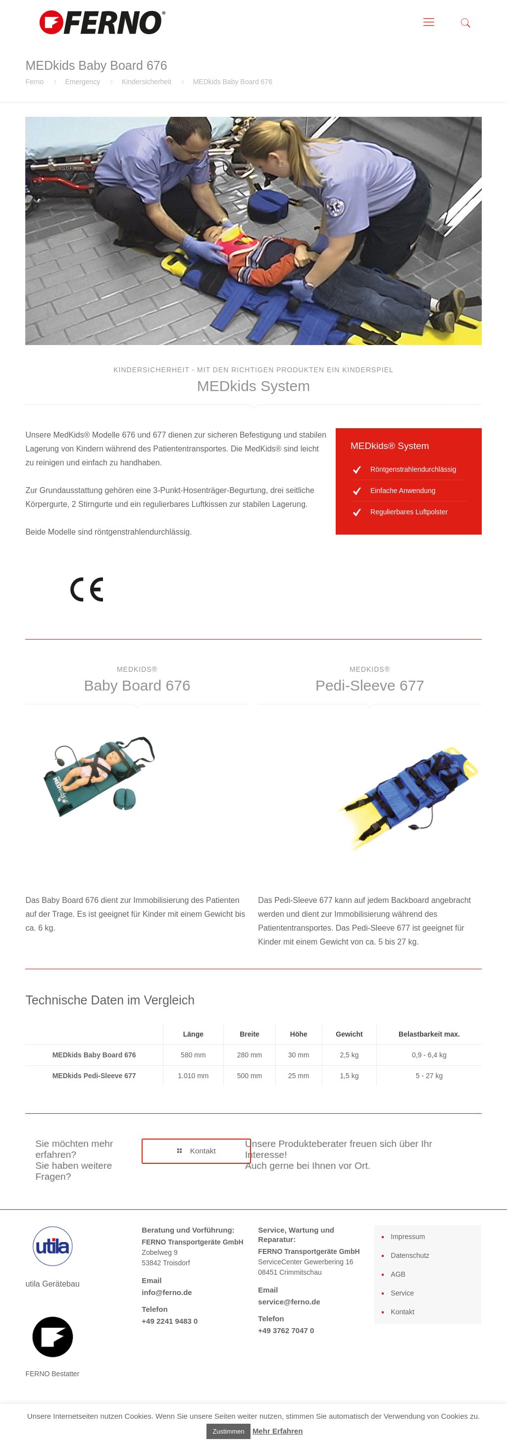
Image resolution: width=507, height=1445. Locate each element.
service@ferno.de (289, 1301)
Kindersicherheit (146, 82)
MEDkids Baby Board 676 (232, 82)
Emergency (82, 82)
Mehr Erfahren (278, 1431)
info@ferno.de (167, 1292)
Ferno (34, 82)
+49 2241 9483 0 (170, 1321)
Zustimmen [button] (228, 1431)
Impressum (408, 1237)
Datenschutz (410, 1255)
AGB (398, 1274)
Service (402, 1293)
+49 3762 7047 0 (286, 1330)
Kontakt (402, 1312)
